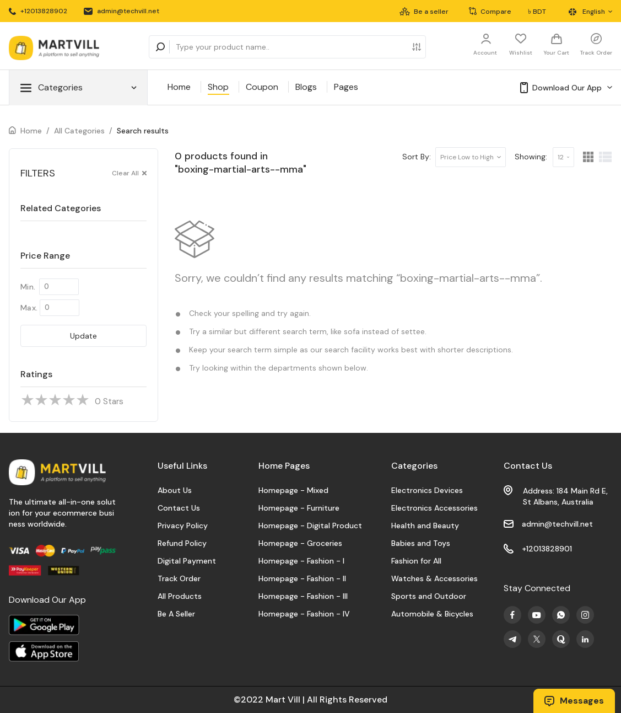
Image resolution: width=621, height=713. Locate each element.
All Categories (79, 131)
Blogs (306, 87)
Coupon (262, 87)
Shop (218, 87)
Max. (28, 308)
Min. (27, 287)
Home (179, 87)
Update (83, 336)
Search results (143, 131)
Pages (346, 87)
